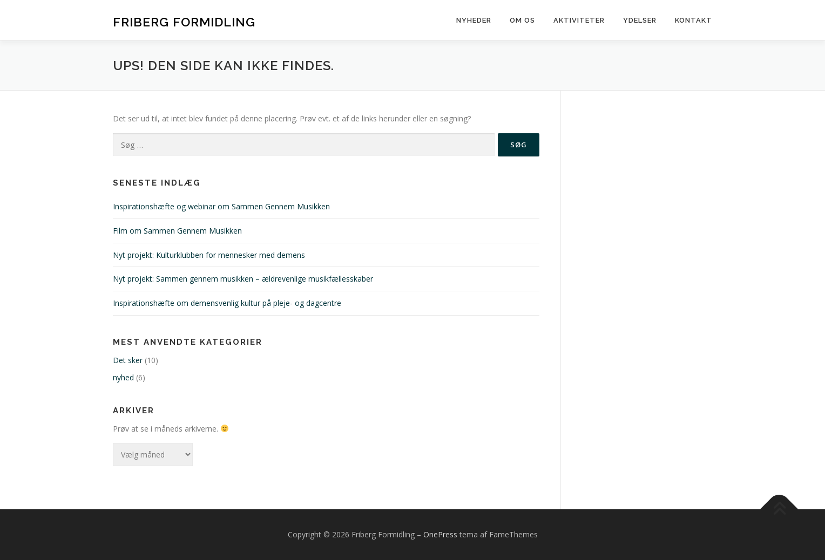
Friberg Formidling (184, 22)
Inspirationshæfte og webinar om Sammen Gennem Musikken (221, 206)
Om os (522, 20)
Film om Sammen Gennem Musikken (177, 231)
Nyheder (473, 20)
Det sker (128, 360)
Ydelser (640, 20)
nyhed (123, 377)
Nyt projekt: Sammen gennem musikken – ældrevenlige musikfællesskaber (243, 279)
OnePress (440, 534)
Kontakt (693, 20)
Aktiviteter (579, 20)
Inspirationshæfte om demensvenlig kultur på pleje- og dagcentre (227, 303)
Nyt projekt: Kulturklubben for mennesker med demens (209, 255)
